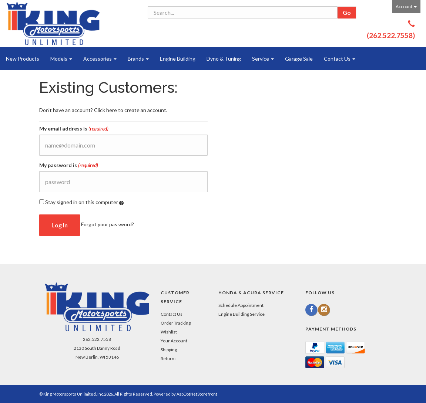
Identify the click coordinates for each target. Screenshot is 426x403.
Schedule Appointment (241, 305)
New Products (22, 58)
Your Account (174, 340)
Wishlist (169, 332)
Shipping (169, 349)
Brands (138, 58)
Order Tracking (176, 323)
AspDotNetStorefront (197, 394)
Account (406, 6)
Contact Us (339, 58)
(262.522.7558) (391, 35)
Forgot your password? (107, 224)
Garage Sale (299, 58)
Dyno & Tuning (224, 58)
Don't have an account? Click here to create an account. (103, 110)
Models (61, 58)
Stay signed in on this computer (81, 202)
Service (263, 58)
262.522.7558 (97, 339)
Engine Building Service (241, 314)
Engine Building (177, 58)
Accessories (100, 58)
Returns (169, 358)
